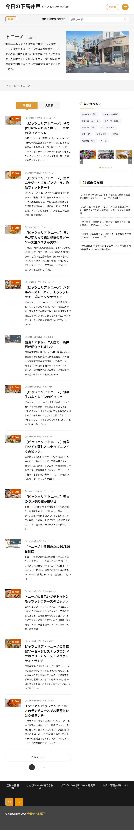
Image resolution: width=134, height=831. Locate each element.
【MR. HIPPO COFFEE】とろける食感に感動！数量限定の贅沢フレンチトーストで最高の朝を (105, 196)
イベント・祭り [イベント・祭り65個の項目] (91, 114)
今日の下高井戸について (115, 787)
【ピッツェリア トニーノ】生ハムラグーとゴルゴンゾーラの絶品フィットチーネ (47, 183)
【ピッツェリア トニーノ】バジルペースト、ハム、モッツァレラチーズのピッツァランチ (47, 292)
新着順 (27, 105)
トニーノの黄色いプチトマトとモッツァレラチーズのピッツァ (47, 598)
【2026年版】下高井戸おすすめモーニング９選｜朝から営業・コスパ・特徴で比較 (105, 247)
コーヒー (50, 700)
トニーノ (51, 117)
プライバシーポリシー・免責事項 (78, 787)
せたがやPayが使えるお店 (39, 787)
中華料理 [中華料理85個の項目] (104, 134)
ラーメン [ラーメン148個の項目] (88, 134)
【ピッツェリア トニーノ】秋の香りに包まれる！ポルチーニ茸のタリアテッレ (47, 128)
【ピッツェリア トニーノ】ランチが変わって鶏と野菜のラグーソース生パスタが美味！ (47, 237)
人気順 (49, 105)
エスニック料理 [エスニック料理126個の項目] (112, 114)
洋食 (17, 118)
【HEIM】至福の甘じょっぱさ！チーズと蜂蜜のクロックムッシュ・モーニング (105, 235)
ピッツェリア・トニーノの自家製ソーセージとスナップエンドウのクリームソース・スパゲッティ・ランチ (47, 653)
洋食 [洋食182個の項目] (106, 141)
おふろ (50, 336)
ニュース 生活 (16, 337)
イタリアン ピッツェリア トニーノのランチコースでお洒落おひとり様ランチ (47, 710)
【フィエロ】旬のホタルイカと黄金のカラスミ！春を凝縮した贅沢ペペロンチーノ (105, 223)
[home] (9, 803)
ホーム (12, 85)
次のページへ (38, 757)
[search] (125, 19)
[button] (81, 160)
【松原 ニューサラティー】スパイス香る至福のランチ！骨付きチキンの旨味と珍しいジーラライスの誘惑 (105, 210)
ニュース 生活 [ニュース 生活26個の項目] (110, 128)
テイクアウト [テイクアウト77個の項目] (90, 128)
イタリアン (51, 591)
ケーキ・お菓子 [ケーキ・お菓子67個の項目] (114, 121)
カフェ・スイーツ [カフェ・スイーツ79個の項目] (92, 121)
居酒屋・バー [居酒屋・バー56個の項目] (90, 141)
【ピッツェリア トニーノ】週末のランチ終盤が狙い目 (47, 498)
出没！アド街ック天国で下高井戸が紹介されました (47, 344)
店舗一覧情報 (12, 787)
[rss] (19, 803)
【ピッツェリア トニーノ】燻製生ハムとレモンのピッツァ (47, 394)
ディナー (50, 386)
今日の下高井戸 (37, 7)
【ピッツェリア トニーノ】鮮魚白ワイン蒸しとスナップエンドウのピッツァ (47, 446)
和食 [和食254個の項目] (117, 134)
